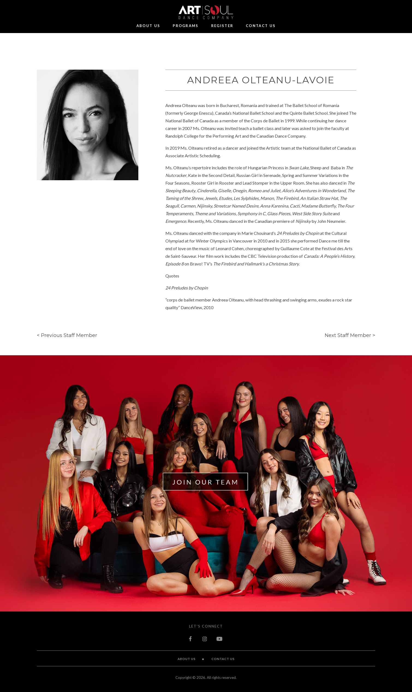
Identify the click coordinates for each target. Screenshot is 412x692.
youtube (219, 638)
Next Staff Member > (350, 335)
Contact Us (261, 26)
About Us (148, 26)
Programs (185, 26)
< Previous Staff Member (67, 335)
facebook (191, 638)
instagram (204, 638)
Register (222, 26)
